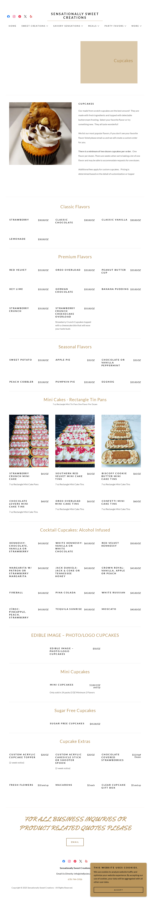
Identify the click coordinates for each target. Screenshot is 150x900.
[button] (34, 26)
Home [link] (12, 26)
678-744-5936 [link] (75, 879)
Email (75, 842)
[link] (8, 16)
